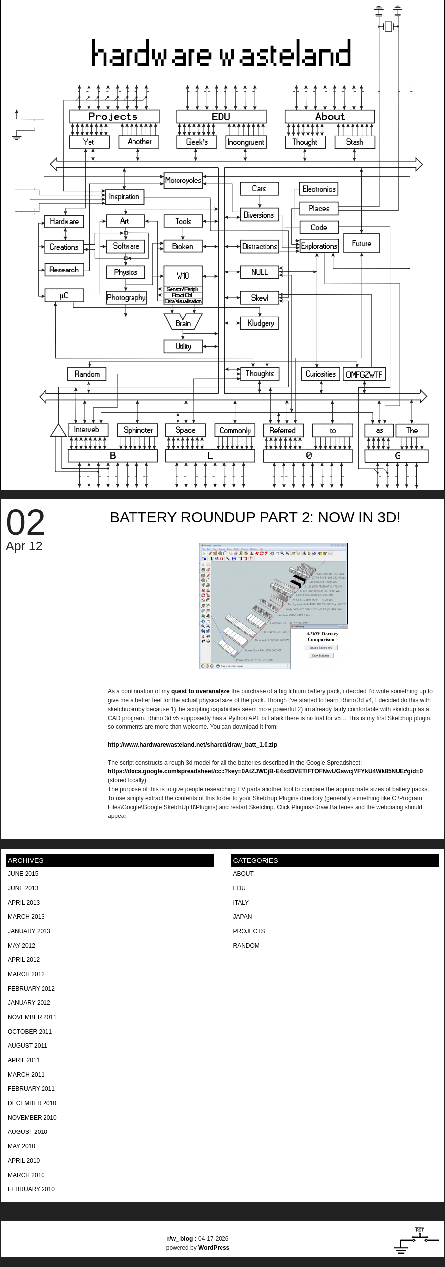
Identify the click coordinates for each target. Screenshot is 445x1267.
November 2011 (32, 1017)
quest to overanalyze (200, 691)
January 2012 (29, 1002)
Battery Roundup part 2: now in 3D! (255, 517)
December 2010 (32, 1103)
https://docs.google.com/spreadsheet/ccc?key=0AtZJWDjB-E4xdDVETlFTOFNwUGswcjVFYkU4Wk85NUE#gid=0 (265, 771)
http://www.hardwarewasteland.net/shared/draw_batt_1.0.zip (192, 744)
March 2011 (26, 1074)
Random (246, 945)
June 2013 (23, 888)
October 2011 (30, 1031)
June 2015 (23, 873)
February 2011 (31, 1089)
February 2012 (31, 988)
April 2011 (24, 1060)
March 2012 (26, 974)
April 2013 (24, 902)
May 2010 (21, 1146)
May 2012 (21, 945)
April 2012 (24, 959)
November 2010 (32, 1117)
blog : (182, 1238)
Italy (241, 902)
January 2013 (29, 931)
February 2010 (31, 1189)
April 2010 (24, 1160)
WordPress (213, 1247)
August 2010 (27, 1132)
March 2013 (26, 916)
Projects (249, 931)
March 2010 (26, 1175)
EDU (239, 888)
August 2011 (27, 1045)
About (243, 873)
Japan (242, 916)
